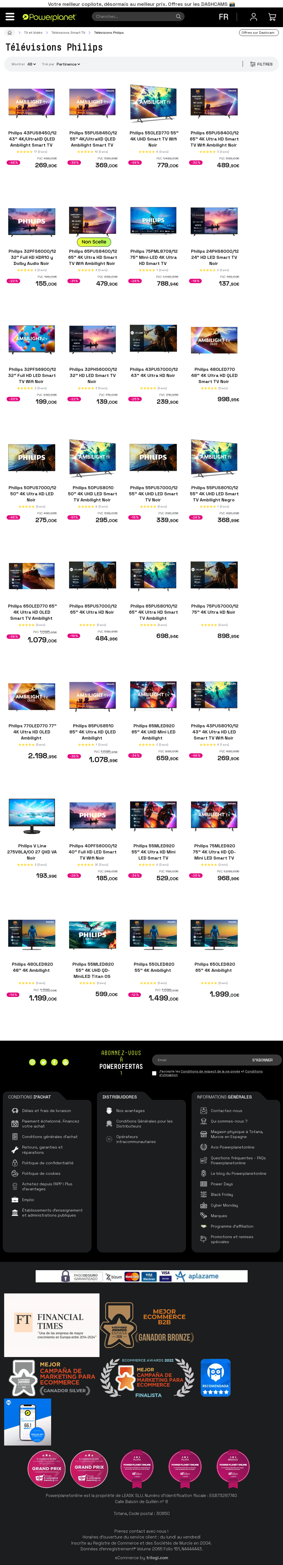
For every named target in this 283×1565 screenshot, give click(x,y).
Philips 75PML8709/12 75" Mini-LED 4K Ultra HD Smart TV (153, 257)
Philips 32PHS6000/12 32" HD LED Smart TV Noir (92, 375)
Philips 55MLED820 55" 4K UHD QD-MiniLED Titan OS (92, 970)
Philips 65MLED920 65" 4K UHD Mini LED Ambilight (153, 732)
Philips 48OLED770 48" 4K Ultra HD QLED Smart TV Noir (214, 375)
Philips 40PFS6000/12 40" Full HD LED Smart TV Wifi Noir (92, 852)
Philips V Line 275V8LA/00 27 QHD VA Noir (32, 852)
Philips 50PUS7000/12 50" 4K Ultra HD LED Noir (31, 494)
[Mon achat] (273, 16)
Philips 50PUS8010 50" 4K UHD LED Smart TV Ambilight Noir (92, 494)
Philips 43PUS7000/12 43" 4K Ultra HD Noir (153, 372)
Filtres (261, 64)
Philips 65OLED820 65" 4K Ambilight (214, 967)
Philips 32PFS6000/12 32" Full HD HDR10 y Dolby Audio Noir (31, 257)
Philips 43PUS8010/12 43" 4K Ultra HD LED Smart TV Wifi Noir (214, 732)
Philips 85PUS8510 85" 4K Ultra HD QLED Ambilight (92, 732)
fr (223, 16)
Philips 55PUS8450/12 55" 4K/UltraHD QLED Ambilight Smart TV (92, 139)
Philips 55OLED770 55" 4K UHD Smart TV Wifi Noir (154, 139)
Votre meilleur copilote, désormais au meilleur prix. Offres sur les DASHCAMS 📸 (141, 4)
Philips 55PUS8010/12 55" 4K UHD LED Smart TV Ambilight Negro (214, 494)
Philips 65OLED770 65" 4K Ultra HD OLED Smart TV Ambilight (32, 612)
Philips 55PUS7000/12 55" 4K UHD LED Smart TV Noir (153, 494)
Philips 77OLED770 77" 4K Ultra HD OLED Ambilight (31, 732)
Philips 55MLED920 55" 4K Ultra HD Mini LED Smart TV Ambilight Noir (153, 855)
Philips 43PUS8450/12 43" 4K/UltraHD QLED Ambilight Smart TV (32, 139)
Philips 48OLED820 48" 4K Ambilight (32, 967)
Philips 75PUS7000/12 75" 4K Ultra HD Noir (214, 609)
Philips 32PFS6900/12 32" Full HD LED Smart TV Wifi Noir (32, 375)
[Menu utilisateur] (253, 16)
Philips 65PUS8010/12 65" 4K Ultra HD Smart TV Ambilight (153, 612)
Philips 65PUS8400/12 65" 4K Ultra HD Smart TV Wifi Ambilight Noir (214, 139)
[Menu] (10, 16)
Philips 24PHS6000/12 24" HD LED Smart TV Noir (214, 257)
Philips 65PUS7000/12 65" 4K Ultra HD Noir (92, 609)
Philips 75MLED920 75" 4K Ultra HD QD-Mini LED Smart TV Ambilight (214, 855)
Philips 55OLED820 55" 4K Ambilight (153, 967)
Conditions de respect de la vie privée (210, 1071)
